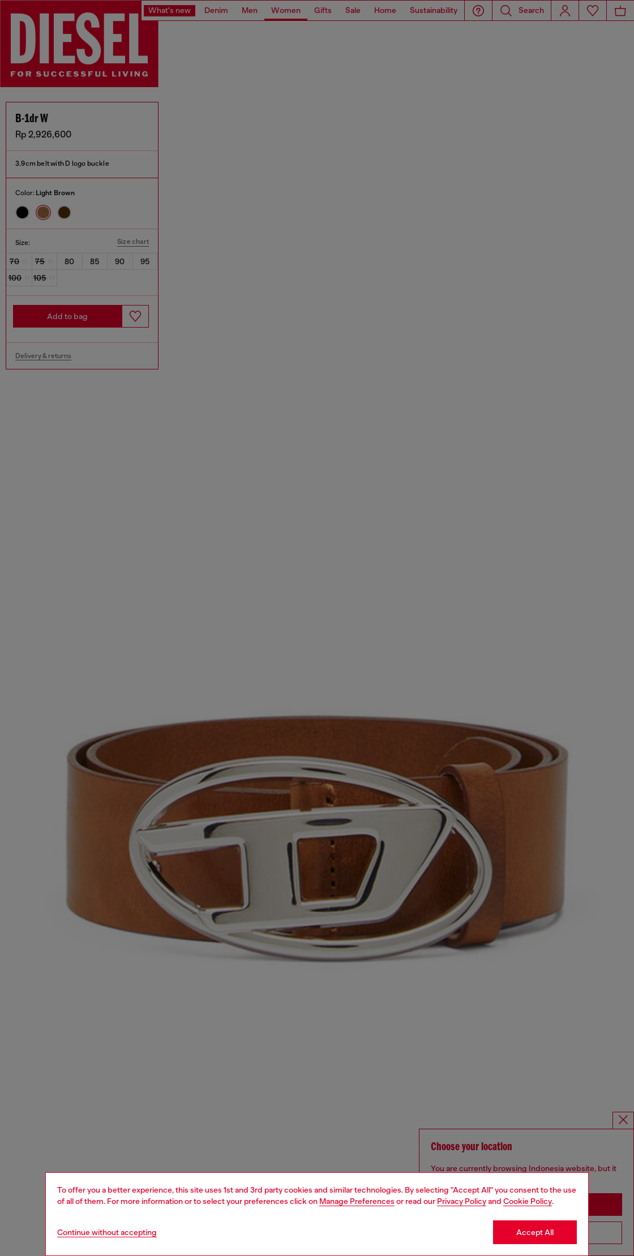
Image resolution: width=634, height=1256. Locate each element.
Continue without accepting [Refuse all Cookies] (107, 1232)
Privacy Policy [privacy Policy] (461, 1201)
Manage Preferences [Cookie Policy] (357, 1201)
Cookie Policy (527, 1201)
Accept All (535, 1232)
